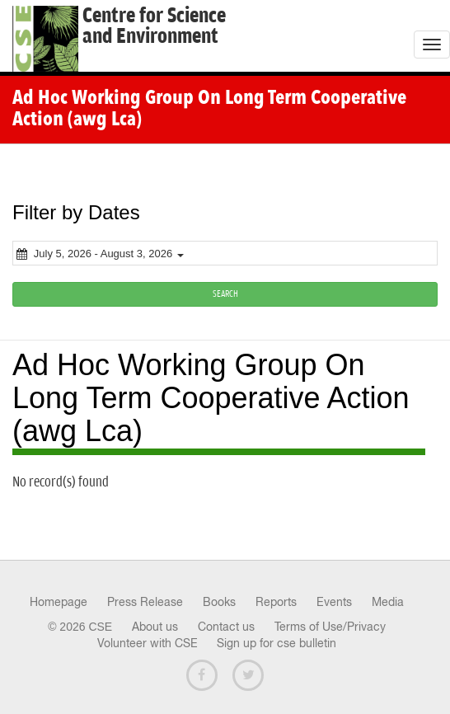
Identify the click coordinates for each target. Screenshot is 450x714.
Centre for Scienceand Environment (154, 26)
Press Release (145, 601)
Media (388, 601)
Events (334, 601)
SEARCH (225, 294)
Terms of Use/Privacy (330, 626)
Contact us (226, 626)
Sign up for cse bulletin (276, 643)
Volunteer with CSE (147, 643)
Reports (276, 601)
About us (155, 626)
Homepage (58, 601)
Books (219, 601)
